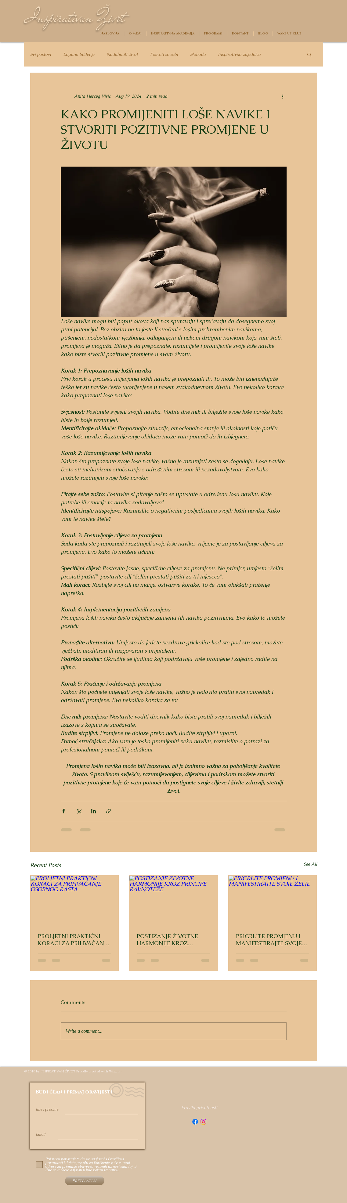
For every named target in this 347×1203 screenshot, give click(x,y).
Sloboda (198, 54)
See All (310, 864)
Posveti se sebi (164, 54)
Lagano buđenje (78, 54)
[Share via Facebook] (64, 811)
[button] (309, 54)
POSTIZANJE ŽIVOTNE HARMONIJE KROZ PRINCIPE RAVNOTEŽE (168, 940)
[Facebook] (195, 1122)
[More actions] (283, 96)
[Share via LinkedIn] (93, 811)
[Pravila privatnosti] (199, 1108)
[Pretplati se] (84, 1180)
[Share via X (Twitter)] (78, 811)
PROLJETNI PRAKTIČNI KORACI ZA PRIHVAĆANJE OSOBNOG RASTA (73, 940)
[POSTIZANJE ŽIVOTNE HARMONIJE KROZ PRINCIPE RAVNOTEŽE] (173, 900)
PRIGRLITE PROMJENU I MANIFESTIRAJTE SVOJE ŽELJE (269, 940)
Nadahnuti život (122, 54)
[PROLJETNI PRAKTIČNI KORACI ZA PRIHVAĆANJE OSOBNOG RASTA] (75, 900)
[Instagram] (203, 1122)
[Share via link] (108, 811)
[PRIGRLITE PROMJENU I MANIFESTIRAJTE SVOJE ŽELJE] (273, 900)
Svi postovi (40, 54)
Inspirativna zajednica (239, 54)
